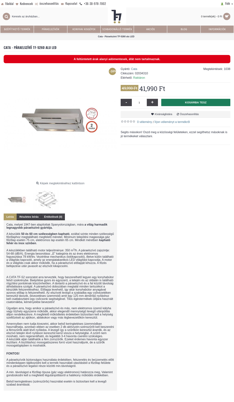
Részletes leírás (29, 216)
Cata (134, 69)
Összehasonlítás (189, 114)
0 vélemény (144, 121)
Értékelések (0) (53, 216)
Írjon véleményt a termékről (172, 121)
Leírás (10, 216)
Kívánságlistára (163, 114)
